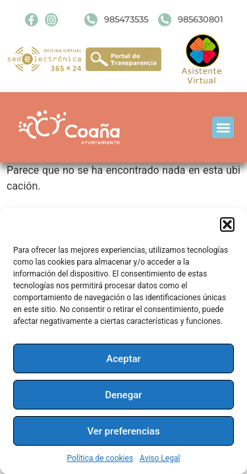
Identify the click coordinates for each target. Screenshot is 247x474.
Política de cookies (100, 458)
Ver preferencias (123, 431)
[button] (227, 224)
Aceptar (123, 359)
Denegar (123, 395)
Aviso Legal (160, 458)
